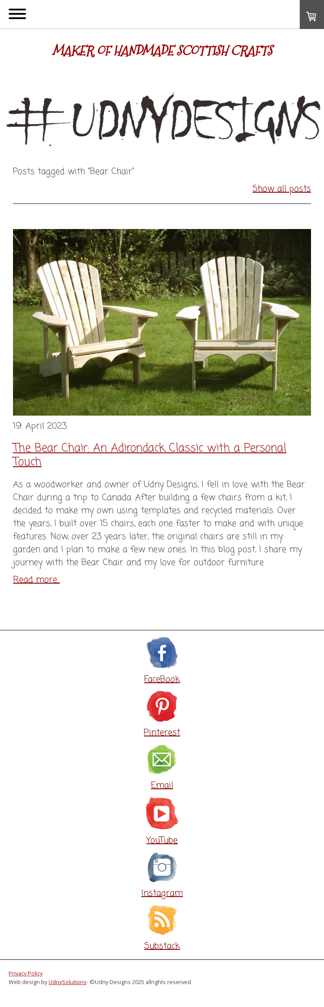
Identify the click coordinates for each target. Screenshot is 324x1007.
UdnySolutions (68, 982)
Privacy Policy (25, 973)
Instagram (162, 893)
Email (162, 785)
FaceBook (162, 679)
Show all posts (282, 189)
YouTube (162, 840)
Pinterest (162, 732)
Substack (162, 946)
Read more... (36, 580)
